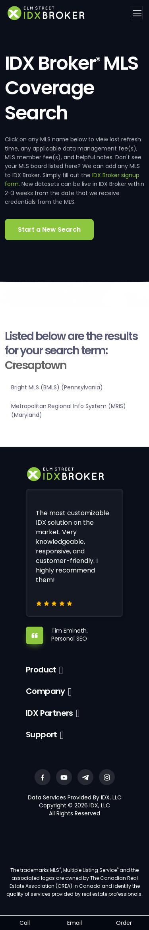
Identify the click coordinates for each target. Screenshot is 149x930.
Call (24, 923)
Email (74, 923)
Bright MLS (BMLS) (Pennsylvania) (57, 387)
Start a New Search (49, 229)
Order (124, 923)
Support (41, 734)
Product (41, 669)
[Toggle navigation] (137, 13)
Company (45, 691)
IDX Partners (49, 713)
